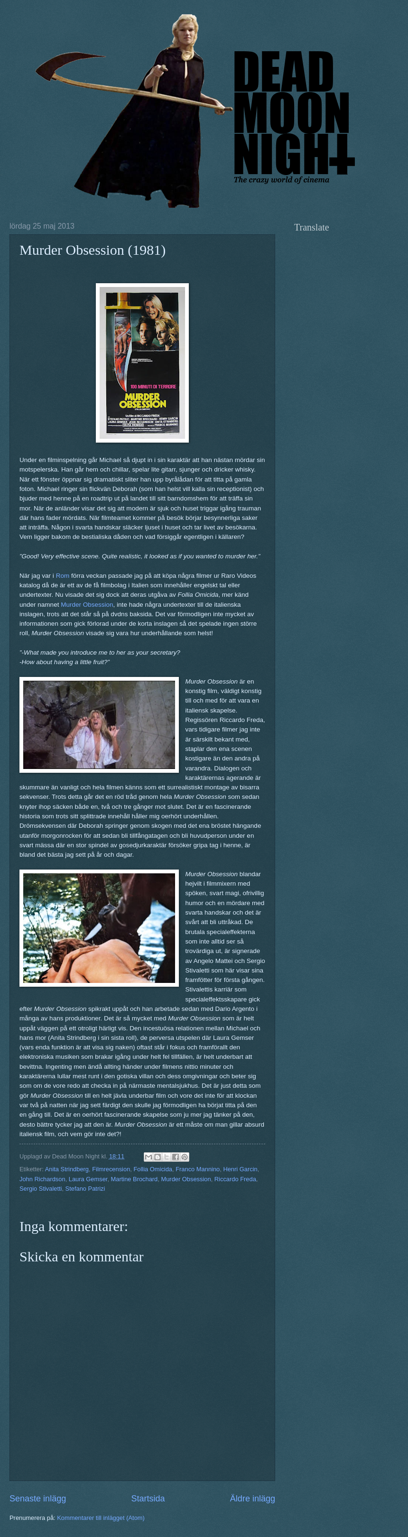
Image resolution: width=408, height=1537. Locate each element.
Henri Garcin (240, 1169)
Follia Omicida (152, 1169)
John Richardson (42, 1179)
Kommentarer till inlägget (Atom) (101, 1517)
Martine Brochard (134, 1179)
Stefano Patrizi (85, 1188)
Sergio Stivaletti (40, 1188)
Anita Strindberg (67, 1169)
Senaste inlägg (37, 1498)
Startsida (148, 1498)
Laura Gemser (88, 1179)
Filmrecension (111, 1169)
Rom (63, 575)
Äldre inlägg (252, 1498)
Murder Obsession (87, 604)
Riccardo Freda (235, 1179)
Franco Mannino (198, 1169)
